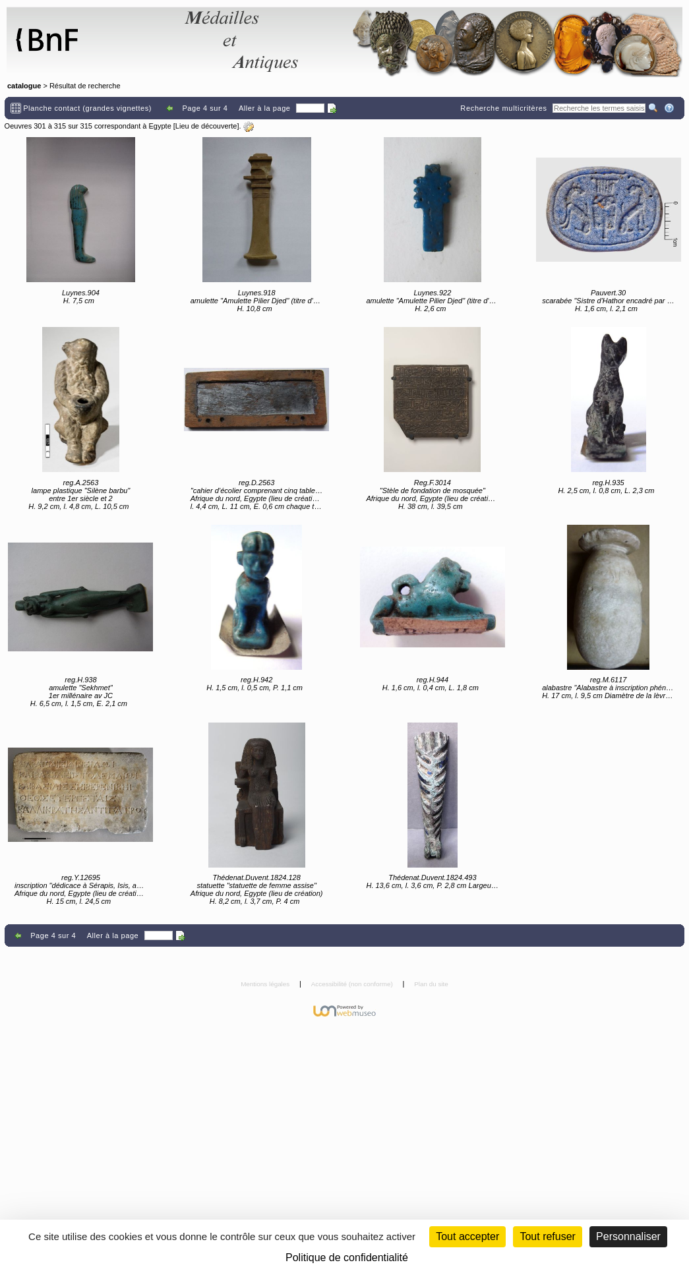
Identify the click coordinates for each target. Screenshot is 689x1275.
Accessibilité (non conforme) (353, 984)
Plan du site (431, 984)
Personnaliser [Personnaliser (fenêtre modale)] (628, 1236)
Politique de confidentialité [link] (346, 1257)
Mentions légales (266, 984)
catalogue (24, 86)
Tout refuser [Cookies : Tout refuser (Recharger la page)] (547, 1236)
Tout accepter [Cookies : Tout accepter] (467, 1236)
